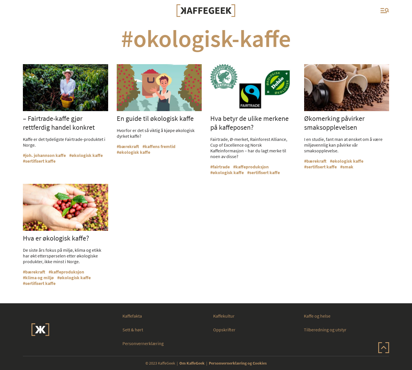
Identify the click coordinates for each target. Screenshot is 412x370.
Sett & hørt (132, 329)
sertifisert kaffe (40, 161)
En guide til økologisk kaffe (155, 118)
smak (347, 167)
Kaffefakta (132, 316)
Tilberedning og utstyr (325, 329)
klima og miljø (39, 277)
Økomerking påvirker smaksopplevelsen (334, 123)
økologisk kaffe (87, 155)
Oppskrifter (224, 329)
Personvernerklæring (143, 343)
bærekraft (129, 146)
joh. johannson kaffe (45, 155)
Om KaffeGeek (192, 363)
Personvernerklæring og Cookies (238, 363)
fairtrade (221, 167)
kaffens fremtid (160, 146)
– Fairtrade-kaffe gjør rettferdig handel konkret (59, 123)
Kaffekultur (224, 316)
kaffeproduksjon (252, 167)
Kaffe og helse (317, 316)
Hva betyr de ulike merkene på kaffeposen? (249, 123)
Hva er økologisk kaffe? (56, 238)
